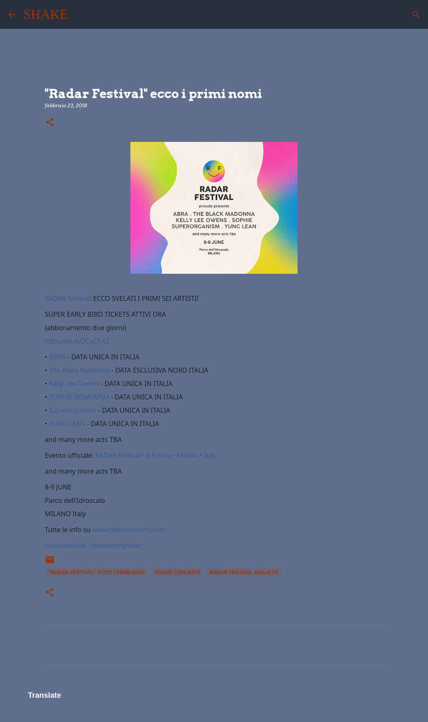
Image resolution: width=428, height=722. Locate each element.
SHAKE (45, 14)
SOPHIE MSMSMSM (79, 396)
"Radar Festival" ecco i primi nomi (96, 573)
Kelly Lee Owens (74, 383)
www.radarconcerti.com (129, 529)
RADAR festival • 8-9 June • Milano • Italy (156, 455)
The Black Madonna (79, 370)
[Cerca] (80, 15)
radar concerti (177, 573)
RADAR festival (67, 298)
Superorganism (73, 410)
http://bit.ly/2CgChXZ (77, 341)
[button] (50, 123)
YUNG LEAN (67, 423)
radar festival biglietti (244, 573)
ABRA (57, 356)
